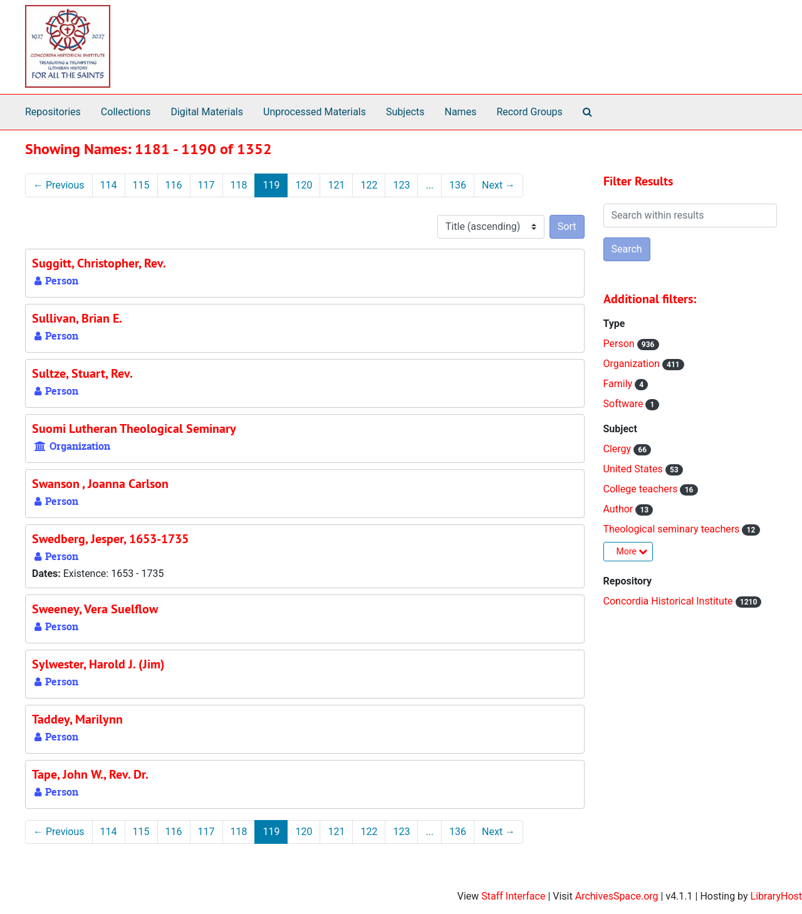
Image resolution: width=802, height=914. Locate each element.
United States (634, 469)
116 (173, 185)
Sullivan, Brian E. (77, 318)
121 (336, 185)
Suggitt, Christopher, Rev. (99, 263)
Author (619, 509)
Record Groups (529, 112)
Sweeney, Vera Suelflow (95, 609)
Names (461, 112)
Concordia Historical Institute (669, 601)
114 (108, 185)
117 (206, 185)
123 (401, 185)
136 (457, 185)
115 (141, 185)
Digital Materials (206, 112)
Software (624, 404)
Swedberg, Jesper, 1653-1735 (110, 539)
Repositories (53, 112)
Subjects (405, 112)
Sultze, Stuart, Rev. (82, 373)
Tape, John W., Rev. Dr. (90, 774)
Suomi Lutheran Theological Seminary (134, 428)
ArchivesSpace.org (617, 896)
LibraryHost (776, 896)
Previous (59, 185)
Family (619, 384)
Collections (126, 112)
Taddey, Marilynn (77, 719)
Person (620, 344)
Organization (632, 364)
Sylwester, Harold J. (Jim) (98, 664)
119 (271, 185)
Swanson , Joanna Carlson (100, 483)
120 (303, 185)
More (632, 551)
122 (368, 185)
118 (239, 185)
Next (498, 185)
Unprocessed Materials (314, 112)
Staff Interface (513, 896)
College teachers (641, 489)
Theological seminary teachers (672, 529)
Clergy (618, 449)
